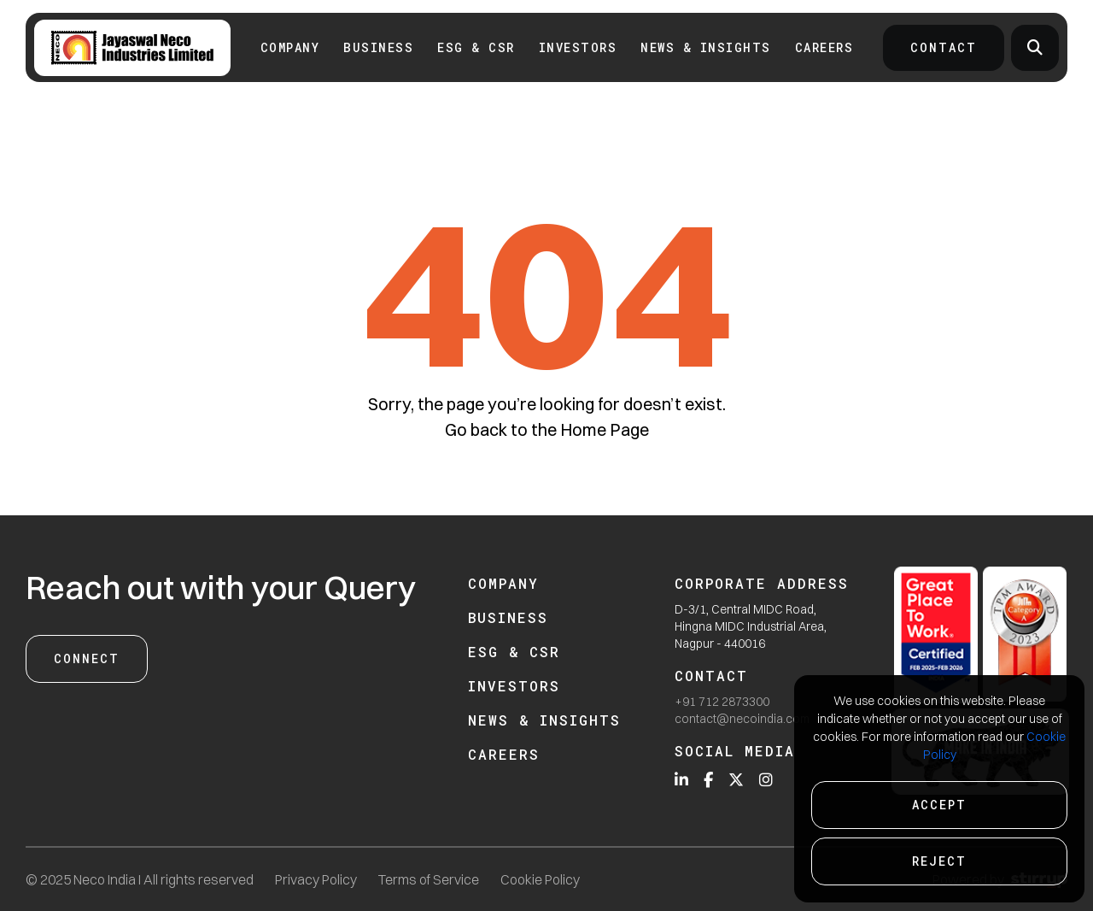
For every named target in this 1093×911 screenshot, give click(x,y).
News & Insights (705, 47)
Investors (514, 686)
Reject (939, 861)
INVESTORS (578, 47)
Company (290, 47)
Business (378, 47)
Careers (824, 47)
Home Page (604, 429)
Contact (943, 47)
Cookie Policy (540, 879)
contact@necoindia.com (742, 718)
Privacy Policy (316, 879)
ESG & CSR (476, 47)
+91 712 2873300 (722, 701)
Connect (87, 658)
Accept (939, 804)
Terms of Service (428, 879)
